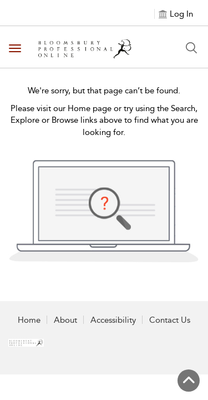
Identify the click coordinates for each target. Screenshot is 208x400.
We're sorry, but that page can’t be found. (104, 91)
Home (29, 320)
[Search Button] (191, 47)
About (65, 320)
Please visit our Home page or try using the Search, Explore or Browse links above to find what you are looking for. (104, 120)
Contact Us (169, 320)
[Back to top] (188, 380)
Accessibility (113, 320)
